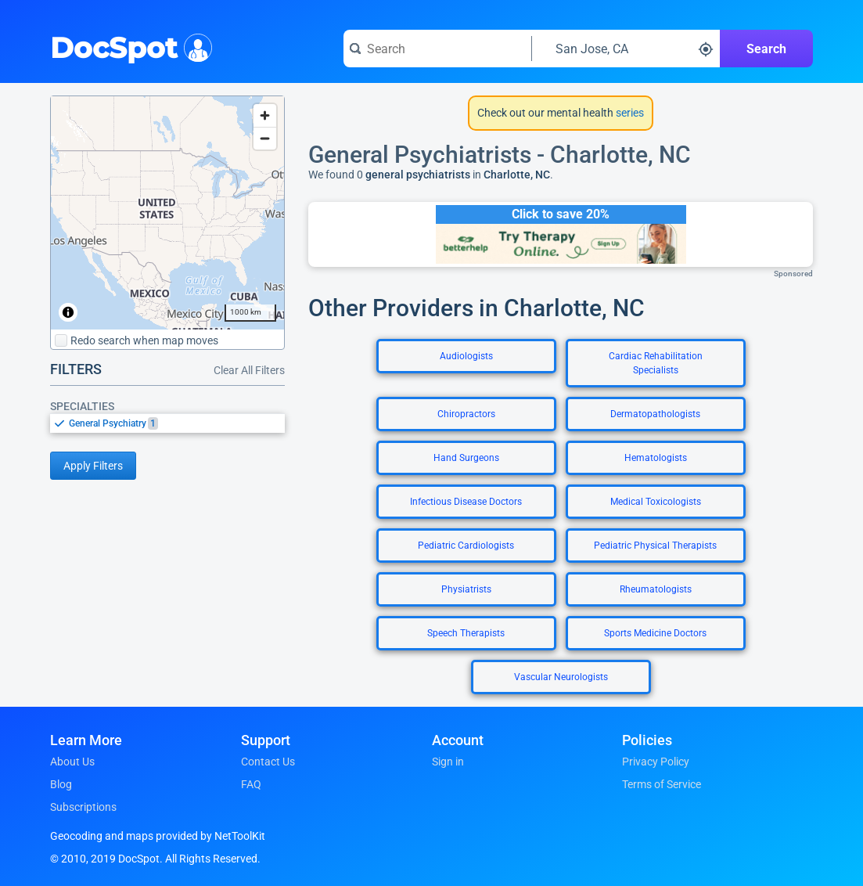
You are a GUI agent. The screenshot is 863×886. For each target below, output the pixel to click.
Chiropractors (466, 414)
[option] (177, 423)
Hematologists (655, 457)
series (628, 112)
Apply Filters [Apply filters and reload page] (93, 465)
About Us (72, 761)
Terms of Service (661, 784)
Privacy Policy (655, 761)
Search (766, 48)
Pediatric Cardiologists (466, 545)
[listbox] (167, 423)
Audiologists (466, 356)
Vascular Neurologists (561, 677)
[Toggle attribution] (68, 312)
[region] (167, 213)
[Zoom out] (265, 138)
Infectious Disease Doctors (466, 501)
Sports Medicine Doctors (655, 633)
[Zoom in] (265, 115)
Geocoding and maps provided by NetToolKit (157, 836)
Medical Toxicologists (655, 501)
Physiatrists (466, 589)
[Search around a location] (626, 48)
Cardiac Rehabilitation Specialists (656, 363)
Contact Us (268, 761)
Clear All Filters (249, 370)
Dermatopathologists (655, 414)
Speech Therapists (466, 633)
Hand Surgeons (466, 457)
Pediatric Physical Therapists (655, 545)
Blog (61, 784)
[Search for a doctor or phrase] (437, 48)
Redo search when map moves (136, 340)
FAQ (251, 784)
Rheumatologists (656, 589)
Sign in (448, 761)
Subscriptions (83, 807)
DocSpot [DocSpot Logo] (128, 46)
